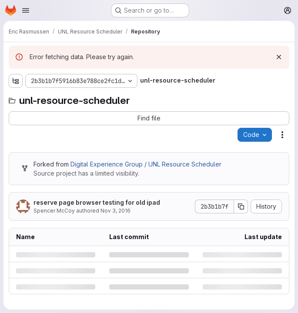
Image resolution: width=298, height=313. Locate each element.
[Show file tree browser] (16, 81)
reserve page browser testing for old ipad (96, 202)
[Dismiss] (279, 57)
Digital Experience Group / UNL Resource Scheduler (145, 164)
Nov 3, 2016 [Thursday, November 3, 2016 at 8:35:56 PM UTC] (115, 210)
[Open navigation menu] (26, 10)
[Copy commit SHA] (241, 206)
